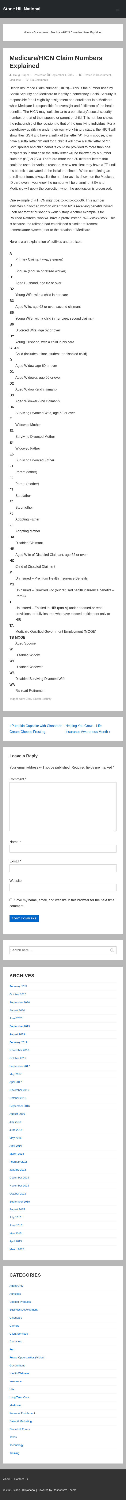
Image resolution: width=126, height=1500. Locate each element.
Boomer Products (20, 1301)
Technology (16, 1445)
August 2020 (17, 1010)
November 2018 (19, 1050)
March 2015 (16, 1249)
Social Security (42, 698)
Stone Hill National (22, 9)
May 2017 (15, 1074)
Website (15, 880)
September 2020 (19, 1002)
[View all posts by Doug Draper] (19, 75)
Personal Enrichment (22, 1413)
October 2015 (17, 1193)
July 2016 (15, 1121)
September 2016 (19, 1106)
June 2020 (15, 1018)
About (6, 1479)
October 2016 (17, 1098)
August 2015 (17, 1209)
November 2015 (19, 1185)
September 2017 (19, 1066)
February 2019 (18, 1042)
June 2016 (15, 1129)
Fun (11, 1349)
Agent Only (16, 1285)
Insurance (15, 1381)
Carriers (14, 1325)
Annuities (15, 1293)
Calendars (15, 1317)
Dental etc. (16, 1341)
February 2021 (18, 986)
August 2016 (17, 1113)
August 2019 (17, 1034)
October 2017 (17, 1058)
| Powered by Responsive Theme (56, 1490)
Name (14, 842)
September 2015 (19, 1201)
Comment (17, 779)
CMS (29, 698)
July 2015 (15, 1217)
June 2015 (15, 1225)
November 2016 (19, 1090)
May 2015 (15, 1233)
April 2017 (15, 1082)
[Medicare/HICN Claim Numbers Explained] (62, 75)
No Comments (39, 79)
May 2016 (15, 1137)
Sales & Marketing (20, 1421)
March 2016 (16, 1153)
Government (103, 75)
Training (14, 1453)
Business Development (23, 1309)
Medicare (15, 79)
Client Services (18, 1333)
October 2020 (17, 994)
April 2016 (15, 1145)
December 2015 (19, 1177)
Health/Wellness (19, 1373)
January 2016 (17, 1169)
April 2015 (15, 1241)
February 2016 (18, 1161)
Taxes (13, 1437)
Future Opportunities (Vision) (27, 1357)
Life (11, 1389)
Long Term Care (19, 1397)
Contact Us (21, 1479)
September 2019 (19, 1026)
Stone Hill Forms (19, 1429)
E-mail (14, 861)
